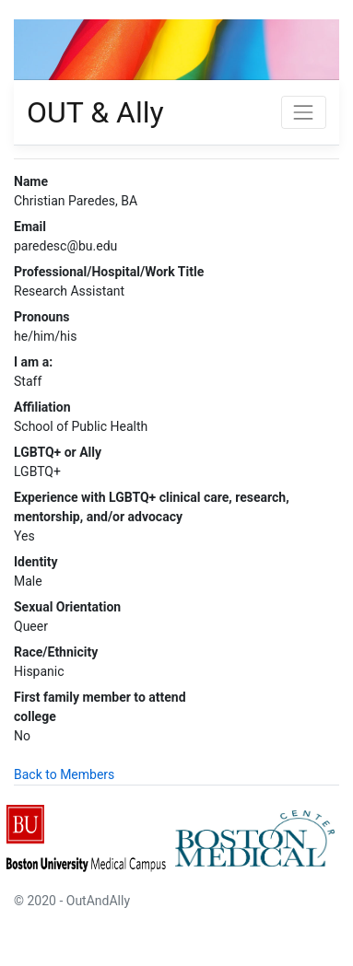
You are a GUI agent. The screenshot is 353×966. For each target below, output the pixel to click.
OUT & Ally (95, 112)
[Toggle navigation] (303, 112)
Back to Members (64, 774)
